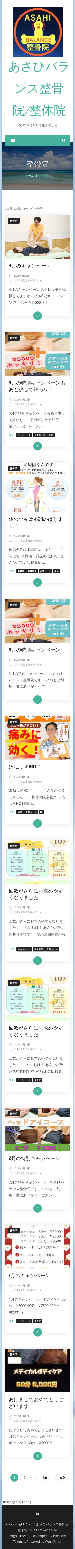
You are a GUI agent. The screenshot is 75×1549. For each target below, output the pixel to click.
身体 (51, 434)
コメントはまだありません (27, 280)
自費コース (39, 434)
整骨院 (14, 220)
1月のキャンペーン (29, 1276)
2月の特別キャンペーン (34, 1159)
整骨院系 (32, 571)
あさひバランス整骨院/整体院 (39, 89)
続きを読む (32, 315)
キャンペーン (24, 434)
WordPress (53, 1541)
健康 (20, 812)
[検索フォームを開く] (63, 140)
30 (45, 1478)
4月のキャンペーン (30, 266)
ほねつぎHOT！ (25, 767)
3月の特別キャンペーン (35, 650)
